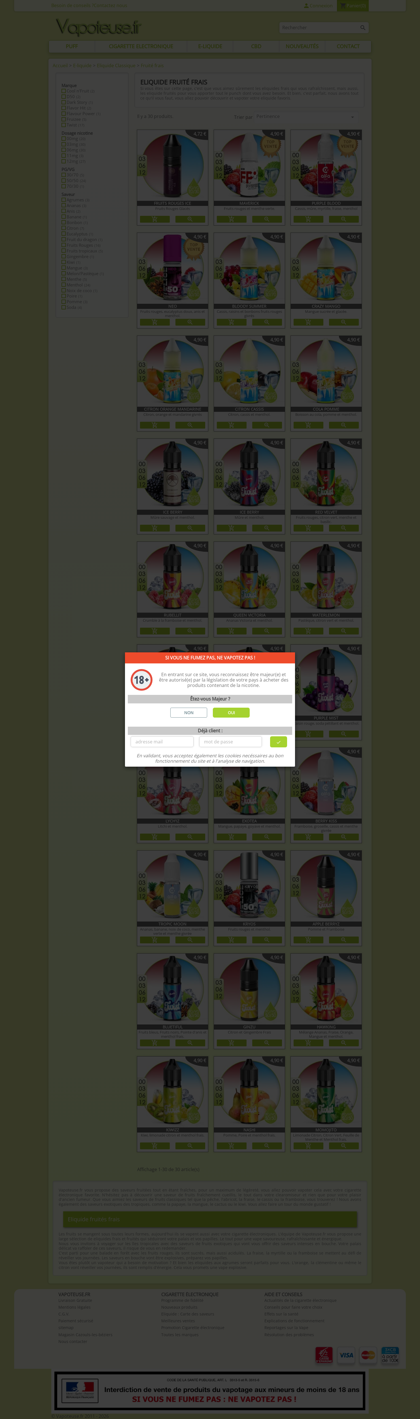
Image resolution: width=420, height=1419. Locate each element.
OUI (231, 712)
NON (189, 712)
